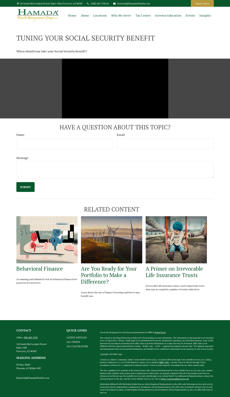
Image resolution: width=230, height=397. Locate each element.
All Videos (73, 341)
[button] (72, 15)
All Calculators (77, 346)
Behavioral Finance (39, 268)
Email (121, 135)
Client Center (202, 3)
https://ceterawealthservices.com (175, 379)
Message (22, 158)
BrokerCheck (160, 332)
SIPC (167, 362)
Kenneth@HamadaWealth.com (131, 3)
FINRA (161, 362)
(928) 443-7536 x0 (98, 3)
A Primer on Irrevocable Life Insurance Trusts (174, 272)
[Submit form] (25, 187)
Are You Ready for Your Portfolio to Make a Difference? (109, 275)
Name (20, 135)
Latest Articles (76, 337)
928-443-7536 (31, 337)
